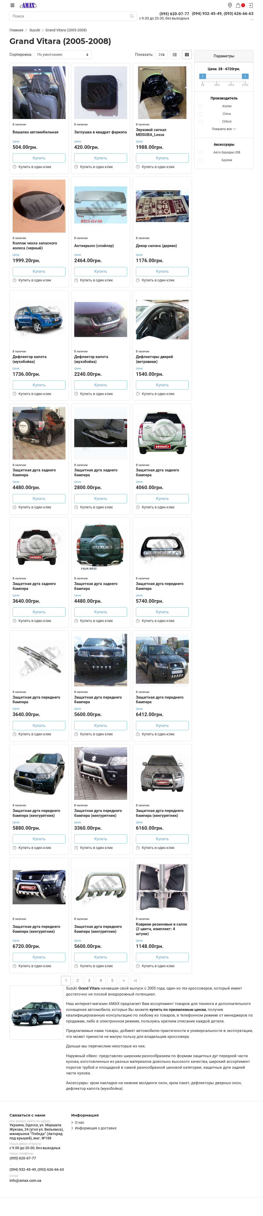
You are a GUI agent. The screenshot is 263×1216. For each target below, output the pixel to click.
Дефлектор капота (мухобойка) (31, 360)
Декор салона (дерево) (157, 245)
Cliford (226, 121)
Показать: (144, 54)
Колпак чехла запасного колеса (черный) (36, 245)
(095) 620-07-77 (23, 1165)
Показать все (224, 129)
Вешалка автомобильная (36, 131)
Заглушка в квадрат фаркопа (93, 131)
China (227, 114)
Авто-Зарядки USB (226, 152)
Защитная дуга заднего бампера (35, 474)
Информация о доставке (95, 1135)
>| (135, 987)
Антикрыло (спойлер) (95, 245)
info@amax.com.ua (25, 1188)
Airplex (227, 106)
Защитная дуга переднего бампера (160, 588)
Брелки (227, 160)
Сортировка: (21, 54)
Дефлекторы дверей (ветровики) (155, 360)
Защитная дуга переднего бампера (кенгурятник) (37, 817)
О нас (79, 1129)
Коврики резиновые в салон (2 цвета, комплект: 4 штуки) (161, 934)
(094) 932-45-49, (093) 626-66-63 (37, 1176)
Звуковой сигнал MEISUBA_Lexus (152, 131)
